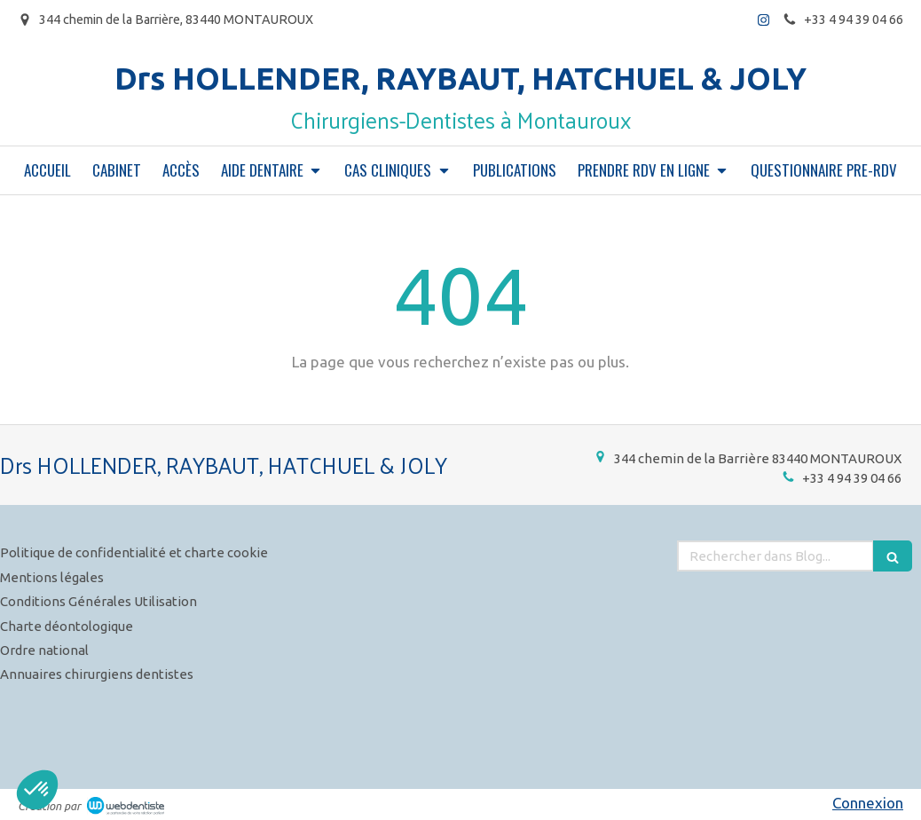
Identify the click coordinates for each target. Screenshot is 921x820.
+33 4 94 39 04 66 (851, 477)
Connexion (867, 802)
